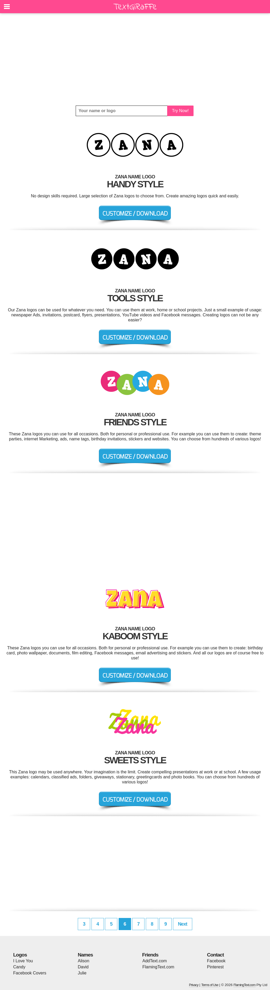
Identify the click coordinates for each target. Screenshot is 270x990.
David (83, 967)
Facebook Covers (29, 973)
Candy (19, 967)
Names (85, 955)
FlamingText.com (158, 967)
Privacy (194, 985)
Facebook (216, 961)
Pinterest (215, 967)
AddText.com (154, 961)
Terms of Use (209, 985)
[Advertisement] (135, 59)
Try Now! (180, 110)
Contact (215, 955)
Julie (82, 973)
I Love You (23, 961)
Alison (83, 961)
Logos (20, 955)
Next (182, 924)
